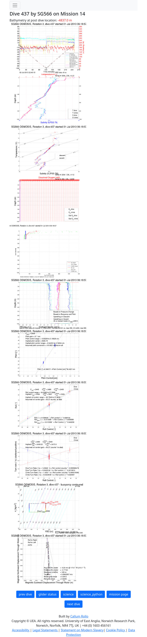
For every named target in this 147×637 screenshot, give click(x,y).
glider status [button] (47, 594)
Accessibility (21, 630)
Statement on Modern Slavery (82, 630)
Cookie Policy (116, 630)
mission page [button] (118, 594)
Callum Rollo (79, 616)
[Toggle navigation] (15, 5)
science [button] (68, 594)
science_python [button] (91, 594)
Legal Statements (45, 630)
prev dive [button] (25, 594)
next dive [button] (73, 604)
